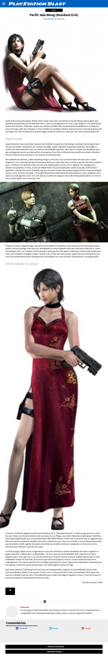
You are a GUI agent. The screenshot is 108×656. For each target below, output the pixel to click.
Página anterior (56, 647)
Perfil (53, 10)
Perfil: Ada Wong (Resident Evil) (54, 15)
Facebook (21, 628)
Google (86, 628)
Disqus (54, 628)
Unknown (24, 607)
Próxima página (54, 652)
